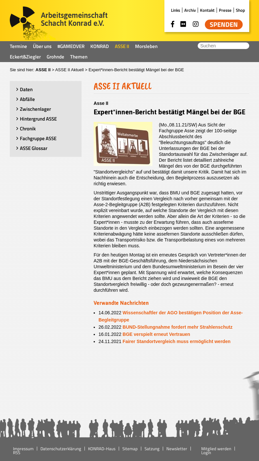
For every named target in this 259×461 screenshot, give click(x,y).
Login (206, 452)
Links (175, 10)
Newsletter (176, 448)
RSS (16, 452)
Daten (26, 89)
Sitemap (130, 448)
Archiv (190, 10)
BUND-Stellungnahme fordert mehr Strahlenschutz (178, 327)
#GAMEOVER (70, 46)
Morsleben (146, 46)
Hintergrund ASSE (38, 119)
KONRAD (99, 46)
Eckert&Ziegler (25, 56)
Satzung (152, 448)
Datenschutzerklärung (60, 448)
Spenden (224, 24)
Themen (78, 56)
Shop (240, 10)
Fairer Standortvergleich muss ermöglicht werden (177, 341)
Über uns (42, 46)
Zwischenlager (35, 109)
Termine (18, 46)
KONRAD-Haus (101, 448)
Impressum (23, 448)
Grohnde (55, 56)
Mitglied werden (216, 448)
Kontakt (207, 10)
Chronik (28, 128)
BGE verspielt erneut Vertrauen (156, 334)
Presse (225, 10)
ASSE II (122, 46)
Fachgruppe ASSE (38, 138)
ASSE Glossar (33, 148)
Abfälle (27, 99)
